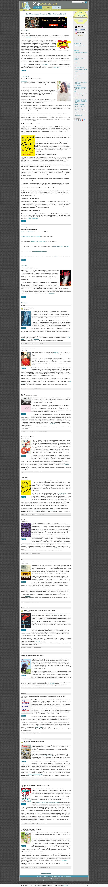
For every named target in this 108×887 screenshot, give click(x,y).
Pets (75, 91)
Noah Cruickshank (53, 423)
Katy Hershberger (57, 547)
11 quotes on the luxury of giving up (39, 251)
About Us (34, 880)
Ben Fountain (63, 613)
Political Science (78, 85)
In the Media (59, 880)
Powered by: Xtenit (54, 882)
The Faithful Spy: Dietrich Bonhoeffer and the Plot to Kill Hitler (80, 111)
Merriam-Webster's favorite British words (61, 246)
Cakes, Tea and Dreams (33, 218)
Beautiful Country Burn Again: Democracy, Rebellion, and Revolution (80, 88)
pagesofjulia (36, 339)
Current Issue (36, 9)
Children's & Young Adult (79, 104)
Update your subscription (66, 876)
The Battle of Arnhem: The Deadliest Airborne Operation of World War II (81, 82)
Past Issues (43, 9)
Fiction (76, 65)
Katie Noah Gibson (37, 509)
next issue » (48, 873)
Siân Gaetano (65, 860)
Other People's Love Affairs (80, 73)
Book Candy (76, 50)
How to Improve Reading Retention (81, 52)
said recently (45, 64)
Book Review (76, 62)
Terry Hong (30, 774)
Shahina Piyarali (38, 727)
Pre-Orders (49, 9)
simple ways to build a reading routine (37, 241)
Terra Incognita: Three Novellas (81, 69)
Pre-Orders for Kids (56, 9)
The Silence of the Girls (79, 67)
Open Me (77, 76)
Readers (47, 7)
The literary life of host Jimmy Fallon (31, 236)
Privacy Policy (75, 880)
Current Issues (54, 880)
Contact (38, 880)
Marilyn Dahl (56, 67)
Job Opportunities (69, 880)
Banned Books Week (78, 40)
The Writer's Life (77, 43)
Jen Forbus (38, 641)
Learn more (65, 885)
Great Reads (76, 56)
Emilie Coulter (35, 817)
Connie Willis (56, 352)
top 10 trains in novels (58, 255)
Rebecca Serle (24, 81)
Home (37, 7)
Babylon (76, 71)
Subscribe (64, 880)
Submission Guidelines (48, 880)
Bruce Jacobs (66, 464)
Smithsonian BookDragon (38, 774)
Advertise (41, 880)
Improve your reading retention (27, 231)
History (76, 78)
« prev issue (43, 873)
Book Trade (56, 7)
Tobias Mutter (51, 293)
